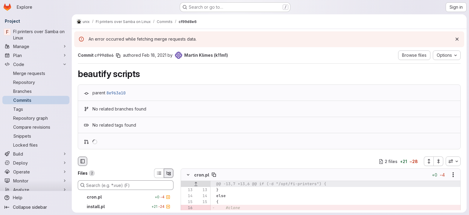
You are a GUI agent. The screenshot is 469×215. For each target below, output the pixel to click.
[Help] (35, 198)
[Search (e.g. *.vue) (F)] (125, 185)
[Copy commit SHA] (118, 55)
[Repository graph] (35, 118)
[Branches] (35, 91)
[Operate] (35, 172)
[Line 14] (187, 196)
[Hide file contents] (188, 175)
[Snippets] (35, 136)
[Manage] (35, 46)
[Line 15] (187, 202)
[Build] (35, 154)
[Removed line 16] (187, 208)
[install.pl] (125, 206)
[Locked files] (35, 145)
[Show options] (453, 175)
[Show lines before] (196, 184)
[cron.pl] (125, 197)
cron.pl (201, 174)
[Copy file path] (213, 175)
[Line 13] (187, 190)
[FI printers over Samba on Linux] (35, 35)
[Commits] (35, 100)
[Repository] (35, 82)
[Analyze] (35, 189)
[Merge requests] (35, 73)
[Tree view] (168, 173)
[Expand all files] (428, 161)
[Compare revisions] (35, 127)
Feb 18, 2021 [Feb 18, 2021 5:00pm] (154, 55)
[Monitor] (35, 180)
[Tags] (35, 109)
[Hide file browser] (82, 161)
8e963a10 (116, 93)
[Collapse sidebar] (35, 207)
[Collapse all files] (438, 161)
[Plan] (35, 55)
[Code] (35, 64)
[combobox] (453, 161)
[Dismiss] (457, 39)
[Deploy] (35, 163)
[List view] (159, 173)
